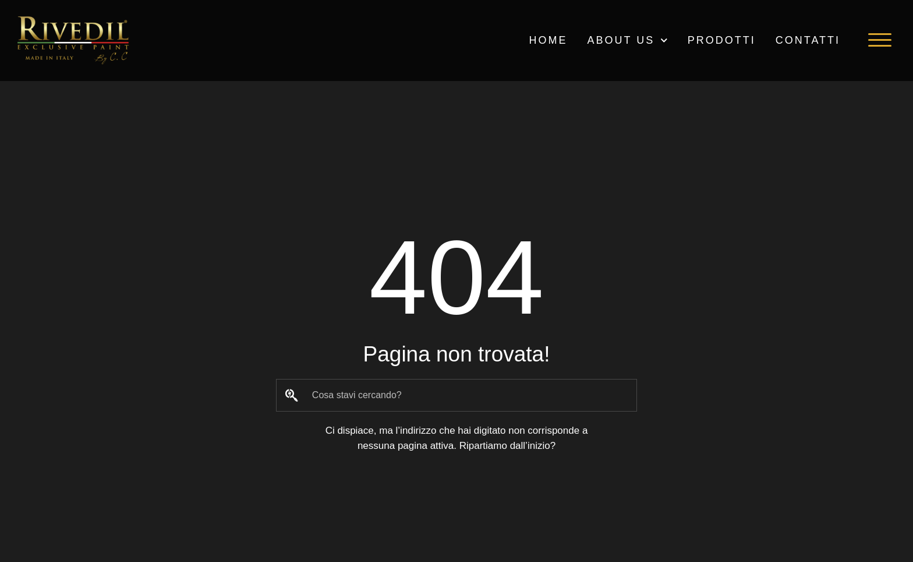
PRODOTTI (722, 40)
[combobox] (456, 395)
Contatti (808, 40)
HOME (548, 40)
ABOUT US (627, 40)
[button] (880, 40)
